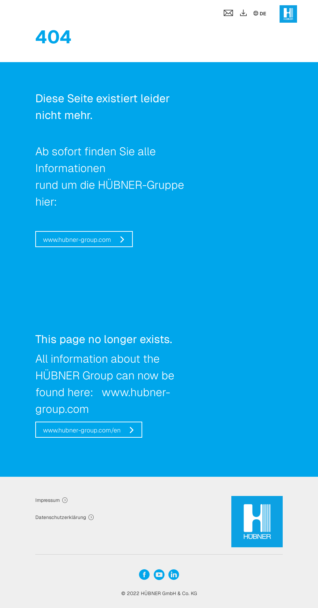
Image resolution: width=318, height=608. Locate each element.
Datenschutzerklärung (60, 517)
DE (259, 13)
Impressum (47, 500)
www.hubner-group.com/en (82, 430)
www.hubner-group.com (77, 240)
